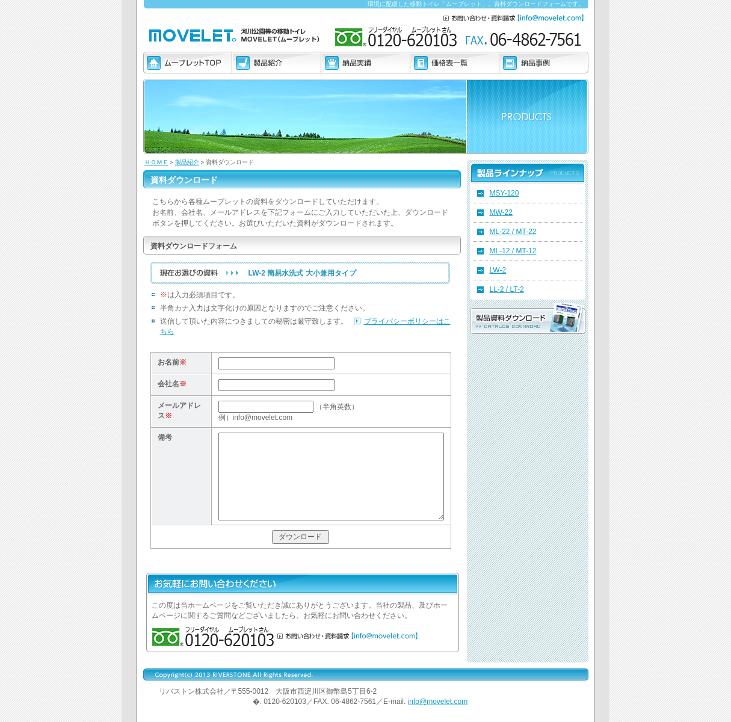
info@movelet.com (438, 701)
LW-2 (498, 270)
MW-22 (501, 212)
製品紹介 (187, 162)
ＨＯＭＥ (156, 162)
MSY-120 (504, 193)
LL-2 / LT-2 (507, 289)
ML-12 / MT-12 (513, 251)
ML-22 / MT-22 (513, 231)
